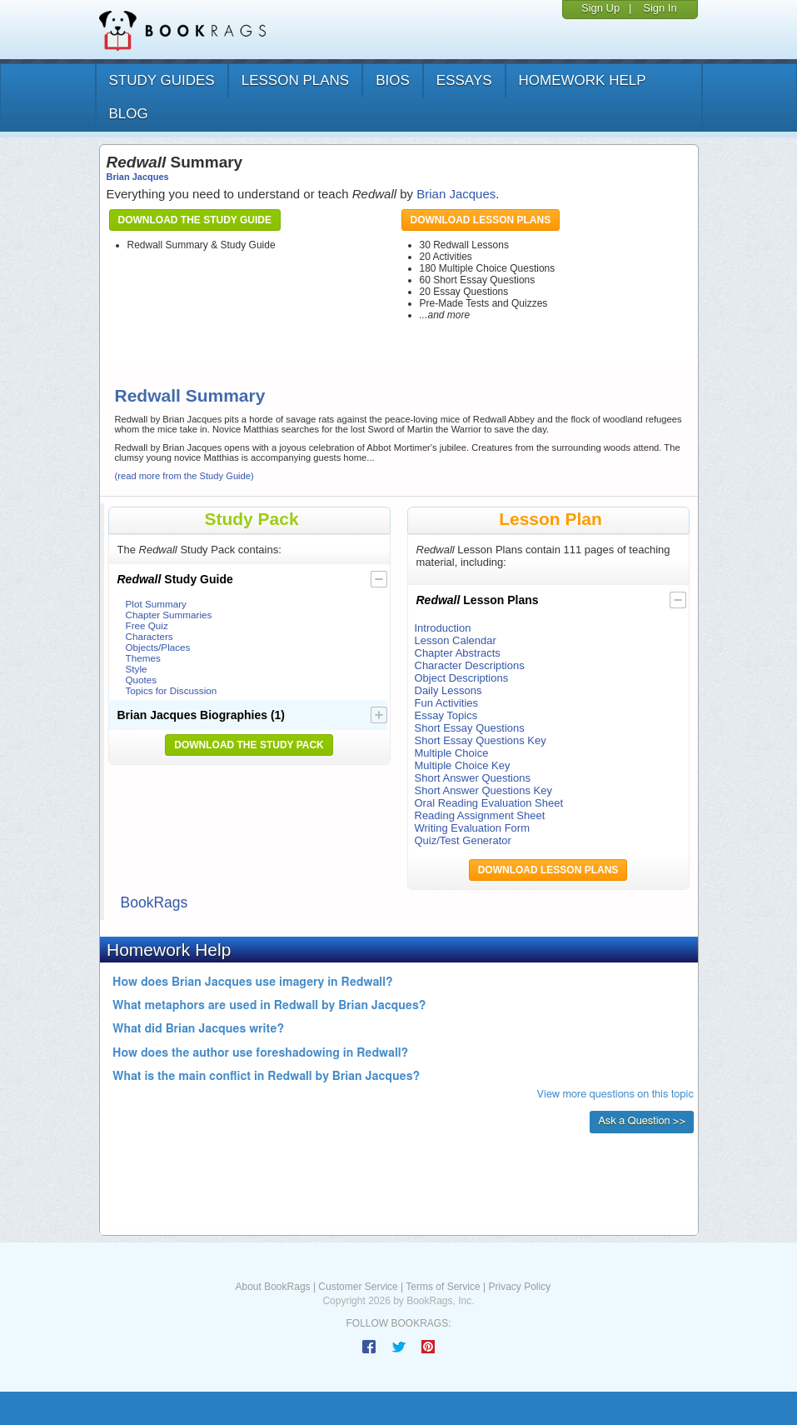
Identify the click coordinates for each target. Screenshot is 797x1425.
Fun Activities (447, 703)
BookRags (154, 902)
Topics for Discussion (171, 690)
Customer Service (357, 1286)
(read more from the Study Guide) (184, 476)
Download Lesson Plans (481, 220)
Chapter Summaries (169, 614)
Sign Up (600, 8)
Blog (128, 114)
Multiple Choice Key (463, 765)
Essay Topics (446, 715)
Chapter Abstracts (458, 653)
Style (136, 668)
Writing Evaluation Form (472, 828)
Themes (143, 657)
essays (464, 80)
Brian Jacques (138, 177)
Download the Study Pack (249, 745)
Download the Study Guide (194, 220)
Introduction (443, 628)
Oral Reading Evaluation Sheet (489, 803)
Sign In (659, 8)
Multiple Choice (452, 753)
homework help (582, 80)
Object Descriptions (462, 678)
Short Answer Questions (473, 778)
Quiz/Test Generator (463, 840)
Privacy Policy (519, 1286)
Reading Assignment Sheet (480, 815)
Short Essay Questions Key (480, 740)
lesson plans (295, 80)
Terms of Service (443, 1286)
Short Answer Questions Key (483, 790)
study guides (162, 80)
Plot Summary (156, 603)
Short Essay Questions (470, 728)
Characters (149, 636)
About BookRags (273, 1286)
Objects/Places (158, 647)
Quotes (141, 679)
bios (393, 80)
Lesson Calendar (455, 640)
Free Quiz (147, 625)
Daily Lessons (448, 690)
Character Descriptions (470, 665)
